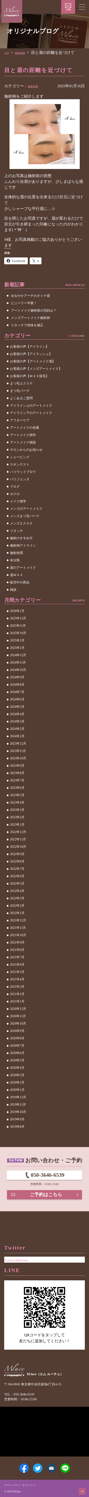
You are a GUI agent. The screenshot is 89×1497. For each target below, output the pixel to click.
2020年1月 (17, 1090)
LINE (72, 1464)
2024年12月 (18, 655)
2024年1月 (17, 736)
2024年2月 (17, 729)
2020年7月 (17, 1045)
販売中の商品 (19, 582)
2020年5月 (17, 1060)
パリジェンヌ (19, 479)
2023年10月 (18, 758)
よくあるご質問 (21, 398)
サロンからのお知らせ (26, 449)
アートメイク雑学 (23, 435)
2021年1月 (17, 1001)
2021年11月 (18, 927)
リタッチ (16, 531)
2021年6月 (17, 964)
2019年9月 (17, 1119)
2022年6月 (17, 876)
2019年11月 (18, 1104)
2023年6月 (17, 787)
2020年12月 (18, 1009)
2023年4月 (17, 802)
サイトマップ (42, 1484)
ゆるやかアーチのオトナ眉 (30, 295)
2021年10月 (18, 935)
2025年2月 (17, 640)
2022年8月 (17, 861)
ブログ (15, 486)
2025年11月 (18, 625)
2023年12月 (18, 743)
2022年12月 (18, 832)
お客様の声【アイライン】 (29, 346)
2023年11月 (18, 751)
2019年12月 (18, 1097)
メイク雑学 (18, 501)
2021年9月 (17, 942)
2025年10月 (18, 633)
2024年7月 (17, 692)
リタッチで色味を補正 (27, 325)
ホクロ (15, 494)
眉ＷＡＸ (16, 575)
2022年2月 (17, 905)
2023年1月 (17, 824)
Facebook (16, 1464)
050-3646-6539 (47, 1177)
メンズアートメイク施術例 (30, 318)
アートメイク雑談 (23, 442)
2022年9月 (17, 854)
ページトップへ (80, 1489)
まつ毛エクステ (21, 383)
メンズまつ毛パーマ (24, 516)
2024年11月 (18, 662)
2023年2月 (17, 817)
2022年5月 (17, 883)
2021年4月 (17, 979)
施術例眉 (25, 52)
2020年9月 (17, 1031)
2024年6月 (17, 699)
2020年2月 (17, 1082)
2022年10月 (18, 846)
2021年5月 (17, 972)
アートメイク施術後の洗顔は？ (33, 310)
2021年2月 (17, 994)
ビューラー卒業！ (24, 303)
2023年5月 (17, 795)
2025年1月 (17, 647)
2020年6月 (17, 1053)
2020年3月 (17, 1075)
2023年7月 (17, 780)
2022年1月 (17, 913)
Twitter (35, 1464)
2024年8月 (17, 684)
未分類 (15, 560)
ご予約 (68, 9)
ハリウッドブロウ (23, 472)
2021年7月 (17, 957)
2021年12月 (18, 920)
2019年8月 (17, 1126)
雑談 (13, 589)
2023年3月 (17, 810)
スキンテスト (19, 464)
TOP (7, 52)
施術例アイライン (23, 545)
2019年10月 (18, 1112)
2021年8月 (17, 950)
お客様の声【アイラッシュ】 (31, 354)
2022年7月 (17, 869)
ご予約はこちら (47, 1201)
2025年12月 (18, 618)
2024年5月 (17, 706)
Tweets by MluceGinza (22, 1246)
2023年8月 (17, 773)
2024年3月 (17, 721)
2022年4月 (17, 891)
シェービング (19, 457)
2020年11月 (18, 1016)
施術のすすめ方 (21, 538)
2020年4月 (17, 1067)
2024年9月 (17, 677)
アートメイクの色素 (24, 427)
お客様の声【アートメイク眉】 (32, 361)
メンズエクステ (21, 523)
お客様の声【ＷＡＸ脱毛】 (29, 376)
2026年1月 (17, 611)
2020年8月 (17, 1038)
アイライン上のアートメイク (31, 405)
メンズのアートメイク (26, 508)
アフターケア (19, 420)
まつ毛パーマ (19, 391)
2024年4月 (17, 714)
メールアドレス (54, 1464)
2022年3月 (17, 898)
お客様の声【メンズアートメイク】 (36, 368)
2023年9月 (17, 765)
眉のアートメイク (23, 567)
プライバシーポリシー (17, 1484)
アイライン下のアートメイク (31, 413)
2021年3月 (17, 986)
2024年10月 (18, 670)
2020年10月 (18, 1023)
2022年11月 (18, 839)
